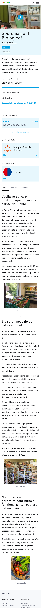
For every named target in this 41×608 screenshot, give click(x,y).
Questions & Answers (8, 605)
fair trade (5, 47)
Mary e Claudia (10, 42)
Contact (4, 603)
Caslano (7, 51)
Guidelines (24, 603)
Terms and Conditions (28, 605)
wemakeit (6, 593)
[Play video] (20, 17)
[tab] (5, 188)
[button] (33, 3)
